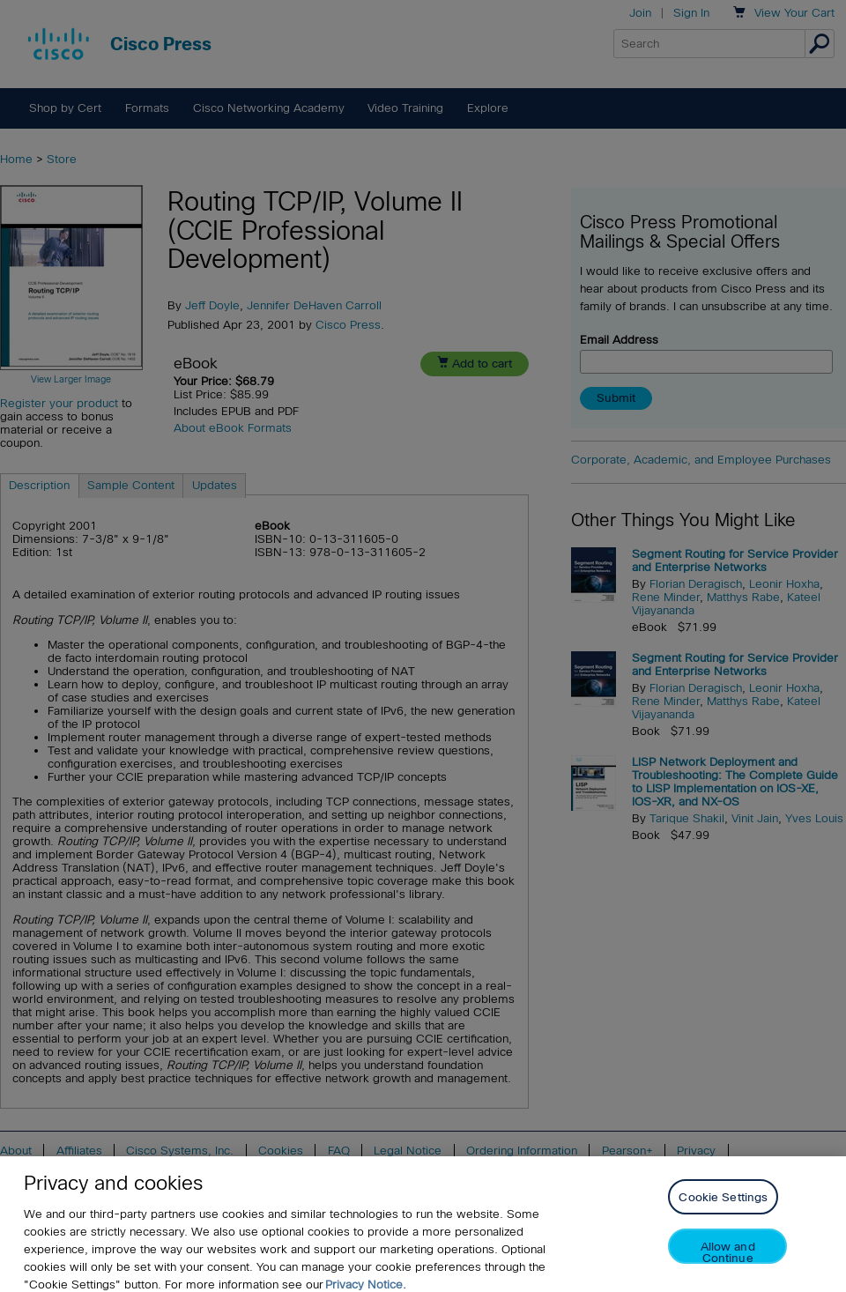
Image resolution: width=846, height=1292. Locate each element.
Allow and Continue (728, 1266)
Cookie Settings (723, 1211)
